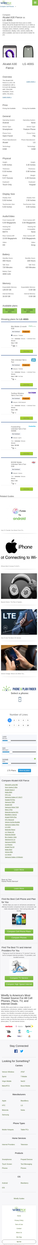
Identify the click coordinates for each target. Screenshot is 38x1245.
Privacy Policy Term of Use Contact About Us (19, 1226)
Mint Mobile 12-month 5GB (19, 327)
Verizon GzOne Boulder (12, 822)
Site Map (19, 1237)
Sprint (4, 1076)
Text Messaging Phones (26, 1166)
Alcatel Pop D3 (9, 847)
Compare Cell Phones (7, 6)
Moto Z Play (9, 810)
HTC (3, 1105)
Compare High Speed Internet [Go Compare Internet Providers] (19, 984)
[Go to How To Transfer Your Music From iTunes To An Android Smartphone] (19, 514)
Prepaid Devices (27, 1159)
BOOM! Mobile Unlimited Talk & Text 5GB (18, 464)
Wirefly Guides (19, 1198)
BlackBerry (24, 1101)
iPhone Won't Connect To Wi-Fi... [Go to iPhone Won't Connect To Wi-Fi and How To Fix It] (10, 566)
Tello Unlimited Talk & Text (18, 361)
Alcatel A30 (8, 805)
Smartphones (7, 1159)
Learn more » (7, 97)
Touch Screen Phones (7, 1166)
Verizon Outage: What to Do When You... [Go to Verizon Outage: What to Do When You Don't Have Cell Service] (13, 673)
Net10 (23, 1081)
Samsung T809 (10, 802)
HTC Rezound (9, 820)
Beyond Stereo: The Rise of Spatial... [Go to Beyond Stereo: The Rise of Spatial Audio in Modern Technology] (12, 602)
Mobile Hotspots (8, 1130)
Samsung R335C (10, 842)
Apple (4, 1101)
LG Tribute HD (9, 832)
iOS (3, 1188)
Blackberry (24, 1183)
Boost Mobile (25, 1086)
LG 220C (8, 827)
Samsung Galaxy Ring (12, 825)
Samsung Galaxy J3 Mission (14, 857)
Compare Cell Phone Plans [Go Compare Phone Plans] (19, 931)
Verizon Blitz (9, 852)
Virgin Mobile (6, 1081)
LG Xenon (8, 854)
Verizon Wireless (8, 1072)
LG (22, 1105)
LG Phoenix (8, 844)
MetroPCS (6, 1086)
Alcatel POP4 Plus (11, 817)
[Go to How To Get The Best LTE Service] (19, 622)
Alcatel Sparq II (10, 790)
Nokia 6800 (8, 792)
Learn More (19, 870)
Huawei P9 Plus (10, 800)
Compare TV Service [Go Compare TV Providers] (19, 978)
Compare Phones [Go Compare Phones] (19, 938)
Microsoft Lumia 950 (11, 785)
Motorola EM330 (10, 834)
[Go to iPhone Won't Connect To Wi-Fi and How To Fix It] (19, 550)
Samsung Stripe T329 (12, 807)
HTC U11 (8, 795)
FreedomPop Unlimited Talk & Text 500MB (18, 429)
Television (24, 1144)
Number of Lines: (19, 714)
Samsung (5, 1115)
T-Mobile (24, 1076)
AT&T (23, 1072)
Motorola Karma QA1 (11, 812)
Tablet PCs (24, 1130)
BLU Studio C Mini (11, 837)
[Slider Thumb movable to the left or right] (9, 741)
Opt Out (19, 1241)
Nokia (23, 1110)
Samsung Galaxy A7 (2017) (13, 797)
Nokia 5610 (8, 849)
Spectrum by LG (10, 839)
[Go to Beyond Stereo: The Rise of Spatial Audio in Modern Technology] (19, 586)
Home (19, 1216)
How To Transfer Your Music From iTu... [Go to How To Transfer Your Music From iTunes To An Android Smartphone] (12, 530)
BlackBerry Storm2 (11, 814)
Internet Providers (8, 1144)
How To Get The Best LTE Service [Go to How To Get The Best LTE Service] (11, 638)
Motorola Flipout (10, 829)
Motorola (5, 1110)
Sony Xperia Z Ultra (11, 787)
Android (5, 1183)
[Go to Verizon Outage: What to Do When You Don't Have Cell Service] (19, 658)
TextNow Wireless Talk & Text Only (17, 394)
